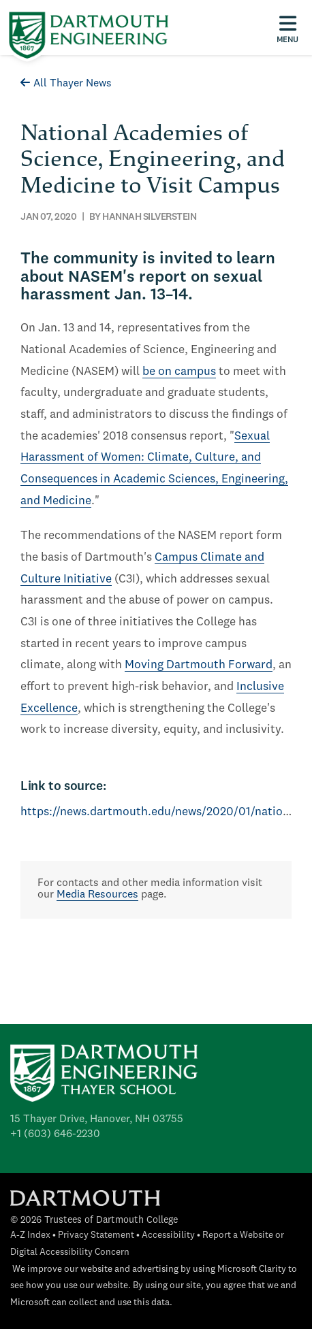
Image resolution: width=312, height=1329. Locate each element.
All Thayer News (66, 83)
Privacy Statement (96, 1235)
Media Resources (97, 894)
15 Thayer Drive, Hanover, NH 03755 (96, 1119)
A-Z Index (30, 1235)
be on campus (179, 372)
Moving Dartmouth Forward (198, 665)
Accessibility (168, 1235)
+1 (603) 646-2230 (55, 1134)
